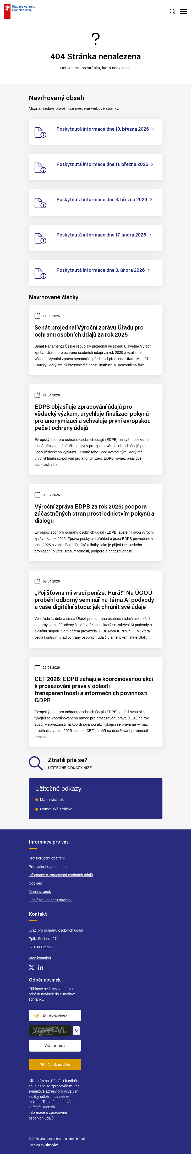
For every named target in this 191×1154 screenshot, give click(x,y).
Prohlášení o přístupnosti (49, 866)
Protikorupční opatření (47, 858)
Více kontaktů (40, 958)
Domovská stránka (56, 809)
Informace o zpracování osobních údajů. (48, 1115)
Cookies (35, 883)
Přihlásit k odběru (54, 1065)
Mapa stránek (52, 799)
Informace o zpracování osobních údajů (61, 875)
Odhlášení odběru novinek (50, 900)
